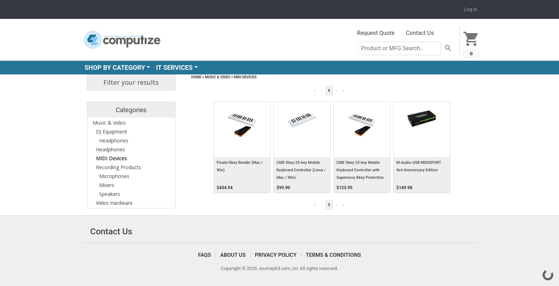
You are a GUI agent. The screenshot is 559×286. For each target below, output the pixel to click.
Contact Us (420, 33)
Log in (470, 9)
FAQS (204, 255)
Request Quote (376, 33)
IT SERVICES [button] (174, 67)
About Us (233, 255)
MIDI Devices (245, 77)
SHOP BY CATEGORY (114, 67)
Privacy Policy (276, 255)
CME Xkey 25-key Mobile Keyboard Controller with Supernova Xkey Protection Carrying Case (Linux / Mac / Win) (361, 177)
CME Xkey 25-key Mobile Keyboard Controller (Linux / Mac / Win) (301, 170)
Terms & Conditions (333, 255)
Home (196, 77)
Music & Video (217, 77)
